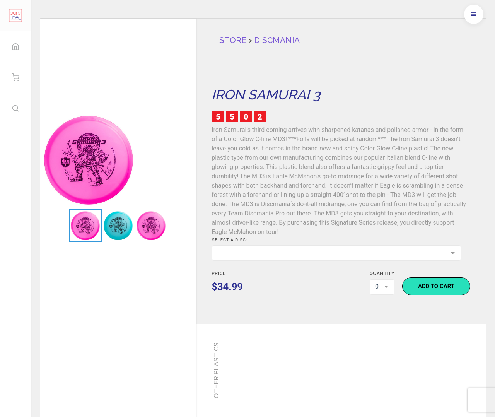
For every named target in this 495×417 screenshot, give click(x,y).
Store (232, 40)
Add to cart (436, 286)
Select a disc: (230, 240)
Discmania (277, 40)
